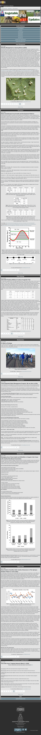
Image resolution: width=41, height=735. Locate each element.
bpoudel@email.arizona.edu (26, 331)
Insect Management (21, 28)
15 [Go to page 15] (11, 691)
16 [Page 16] (13, 691)
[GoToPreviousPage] (1, 104)
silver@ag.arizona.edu (26, 267)
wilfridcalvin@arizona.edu (26, 559)
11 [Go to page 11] (3, 333)
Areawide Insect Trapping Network (20, 39)
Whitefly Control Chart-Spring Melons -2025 (24, 70)
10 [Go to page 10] (16, 373)
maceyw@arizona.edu (27, 101)
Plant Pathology (20, 32)
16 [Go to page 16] (13, 333)
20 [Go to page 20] (22, 333)
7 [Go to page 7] (11, 373)
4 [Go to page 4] (6, 373)
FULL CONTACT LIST (18, 730)
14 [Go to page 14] (9, 333)
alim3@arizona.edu (26, 654)
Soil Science (20, 30)
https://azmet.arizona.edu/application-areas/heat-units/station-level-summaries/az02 (20, 223)
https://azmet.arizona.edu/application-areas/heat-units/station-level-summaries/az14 (21, 224)
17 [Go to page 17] (15, 333)
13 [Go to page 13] (7, 333)
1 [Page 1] (1, 373)
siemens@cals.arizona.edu (26, 371)
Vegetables (10, 8)
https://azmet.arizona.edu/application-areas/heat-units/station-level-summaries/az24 (17, 225)
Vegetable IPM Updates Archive (20, 41)
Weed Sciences (20, 35)
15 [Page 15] (11, 333)
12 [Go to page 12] (5, 333)
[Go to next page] (24, 104)
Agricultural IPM (4, 8)
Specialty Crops (20, 37)
